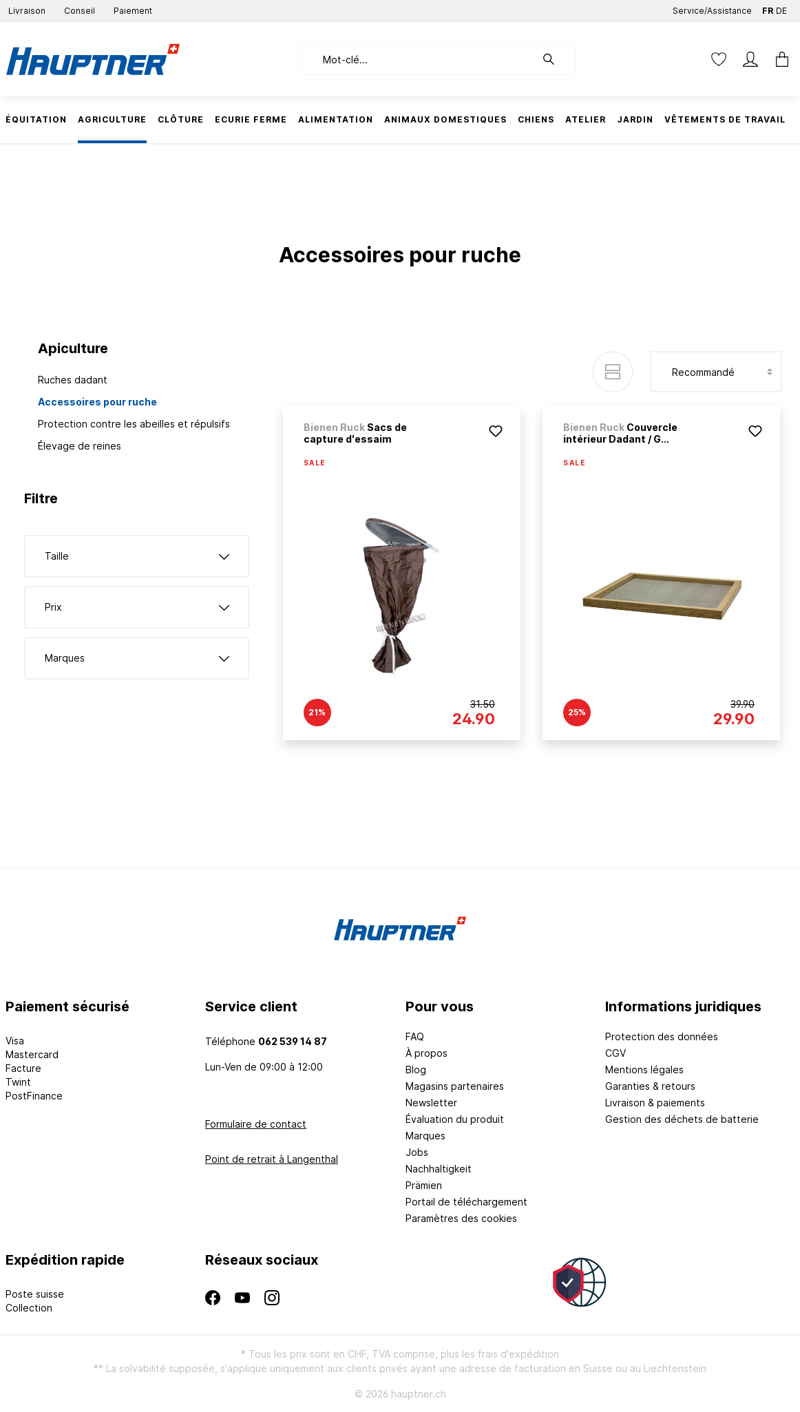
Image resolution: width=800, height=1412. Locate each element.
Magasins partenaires (455, 1086)
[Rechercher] (555, 59)
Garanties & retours (650, 1086)
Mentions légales (644, 1069)
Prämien (424, 1185)
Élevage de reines (79, 446)
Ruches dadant (72, 380)
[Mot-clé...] (418, 59)
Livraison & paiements (655, 1102)
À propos (427, 1053)
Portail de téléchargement (466, 1202)
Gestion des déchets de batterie (682, 1119)
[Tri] (716, 371)
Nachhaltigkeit (439, 1168)
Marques (425, 1135)
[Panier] (778, 59)
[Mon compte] (750, 59)
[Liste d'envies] (719, 59)
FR (767, 8)
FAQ (415, 1036)
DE (781, 8)
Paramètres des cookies (461, 1218)
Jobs (417, 1152)
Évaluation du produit (455, 1119)
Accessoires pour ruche (97, 402)
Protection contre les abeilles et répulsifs (134, 424)
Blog (416, 1069)
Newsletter (431, 1102)
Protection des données (661, 1036)
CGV (615, 1053)
